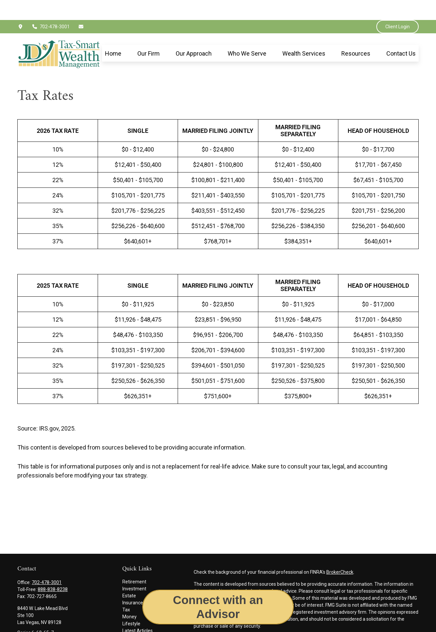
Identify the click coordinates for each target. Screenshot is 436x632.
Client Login (397, 6)
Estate (129, 575)
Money (129, 596)
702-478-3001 (51, 6)
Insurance (132, 582)
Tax (126, 589)
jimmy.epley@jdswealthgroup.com (53, 624)
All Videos (132, 617)
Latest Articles (137, 610)
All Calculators (137, 624)
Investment (134, 568)
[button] (113, 33)
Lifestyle (131, 603)
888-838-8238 (53, 569)
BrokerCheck (339, 552)
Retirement (134, 561)
